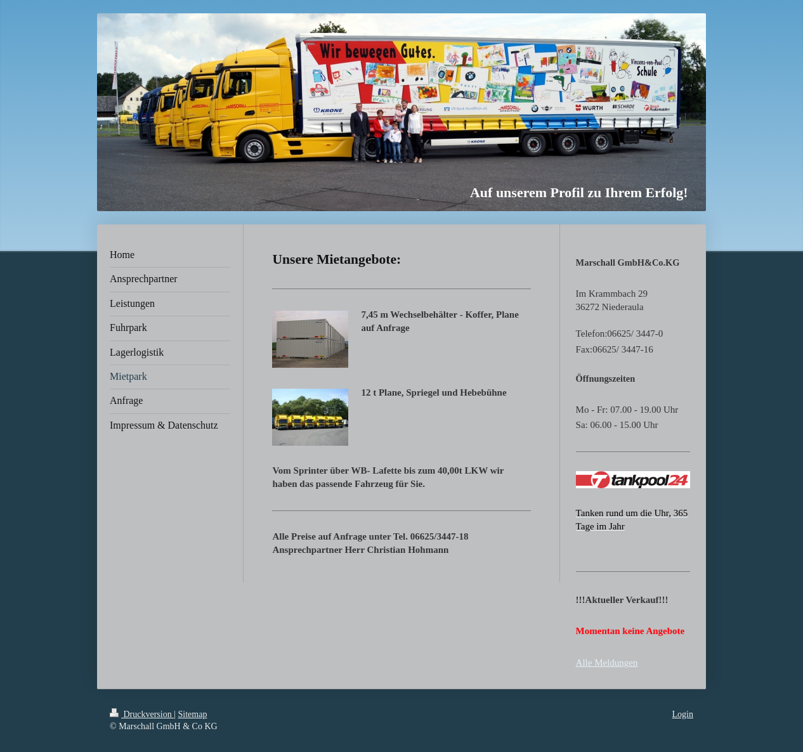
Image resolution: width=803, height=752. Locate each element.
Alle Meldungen (607, 663)
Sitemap (192, 714)
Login (682, 714)
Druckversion (142, 714)
